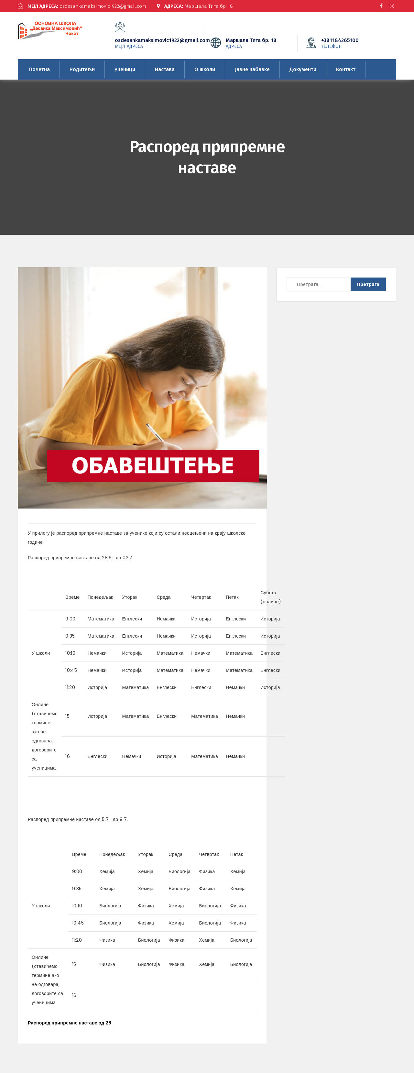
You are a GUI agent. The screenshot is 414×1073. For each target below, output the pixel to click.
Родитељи (82, 69)
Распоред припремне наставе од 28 (70, 1023)
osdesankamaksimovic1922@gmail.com (82, 6)
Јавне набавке (252, 69)
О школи (204, 69)
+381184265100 (349, 43)
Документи (302, 69)
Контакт (345, 69)
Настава (165, 69)
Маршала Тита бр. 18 (195, 6)
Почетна (39, 69)
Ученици (124, 69)
